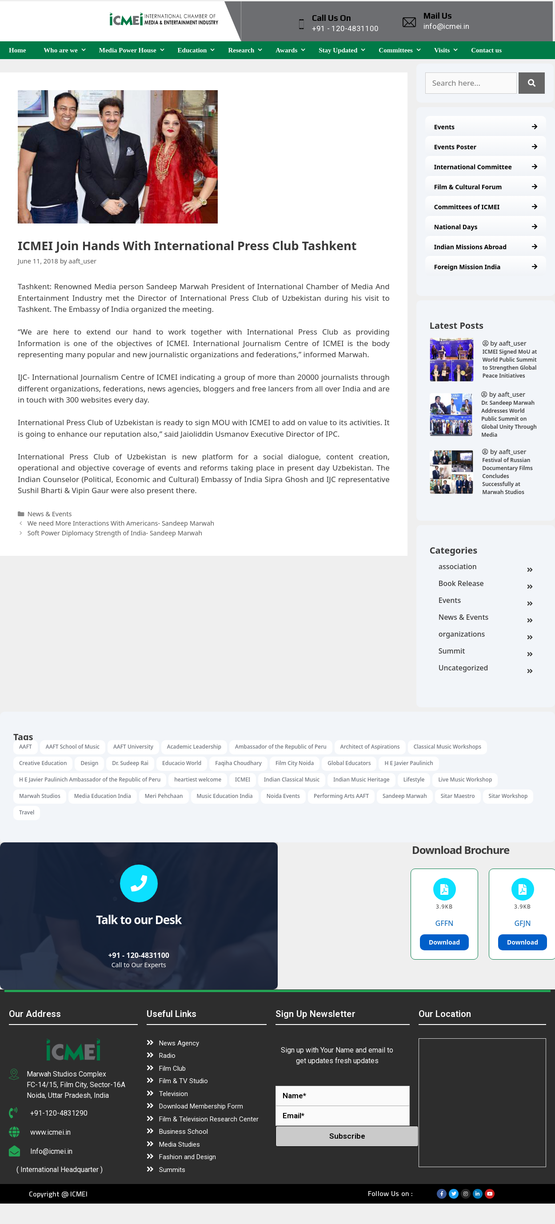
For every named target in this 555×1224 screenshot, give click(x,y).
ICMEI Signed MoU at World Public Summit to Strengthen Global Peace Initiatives (510, 363)
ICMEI (242, 779)
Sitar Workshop (508, 796)
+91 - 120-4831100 (138, 955)
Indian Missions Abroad (485, 247)
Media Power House (134, 50)
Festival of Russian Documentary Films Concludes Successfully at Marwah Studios (507, 476)
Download (444, 942)
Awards (293, 50)
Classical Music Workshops (448, 746)
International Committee (485, 167)
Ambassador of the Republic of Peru (281, 746)
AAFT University (133, 746)
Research (247, 50)
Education (199, 50)
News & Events (486, 618)
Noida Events (283, 796)
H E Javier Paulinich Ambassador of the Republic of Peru (89, 779)
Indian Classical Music (291, 779)
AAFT (25, 746)
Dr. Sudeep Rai (130, 763)
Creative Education (43, 763)
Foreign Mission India (485, 267)
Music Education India (225, 796)
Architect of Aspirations (370, 746)
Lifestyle (414, 779)
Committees (402, 50)
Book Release (486, 584)
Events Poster (485, 147)
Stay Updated (344, 50)
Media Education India (102, 796)
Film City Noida (295, 763)
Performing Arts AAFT (341, 796)
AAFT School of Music (73, 746)
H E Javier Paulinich (408, 763)
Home (17, 50)
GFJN (522, 923)
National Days (485, 227)
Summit (486, 652)
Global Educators (349, 763)
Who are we (67, 50)
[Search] (532, 83)
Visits (448, 50)
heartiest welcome (197, 779)
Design (89, 763)
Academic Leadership (194, 746)
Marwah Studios (39, 796)
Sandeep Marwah (405, 796)
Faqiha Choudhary (238, 763)
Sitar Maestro (458, 796)
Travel (26, 812)
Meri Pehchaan (164, 796)
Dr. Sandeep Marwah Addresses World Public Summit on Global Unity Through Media (509, 419)
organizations (486, 635)
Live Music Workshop (465, 779)
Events (485, 127)
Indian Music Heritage (361, 779)
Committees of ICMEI (485, 207)
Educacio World (181, 763)
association (486, 567)
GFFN (444, 923)
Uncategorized (486, 668)
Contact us (486, 50)
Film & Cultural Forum (485, 187)
